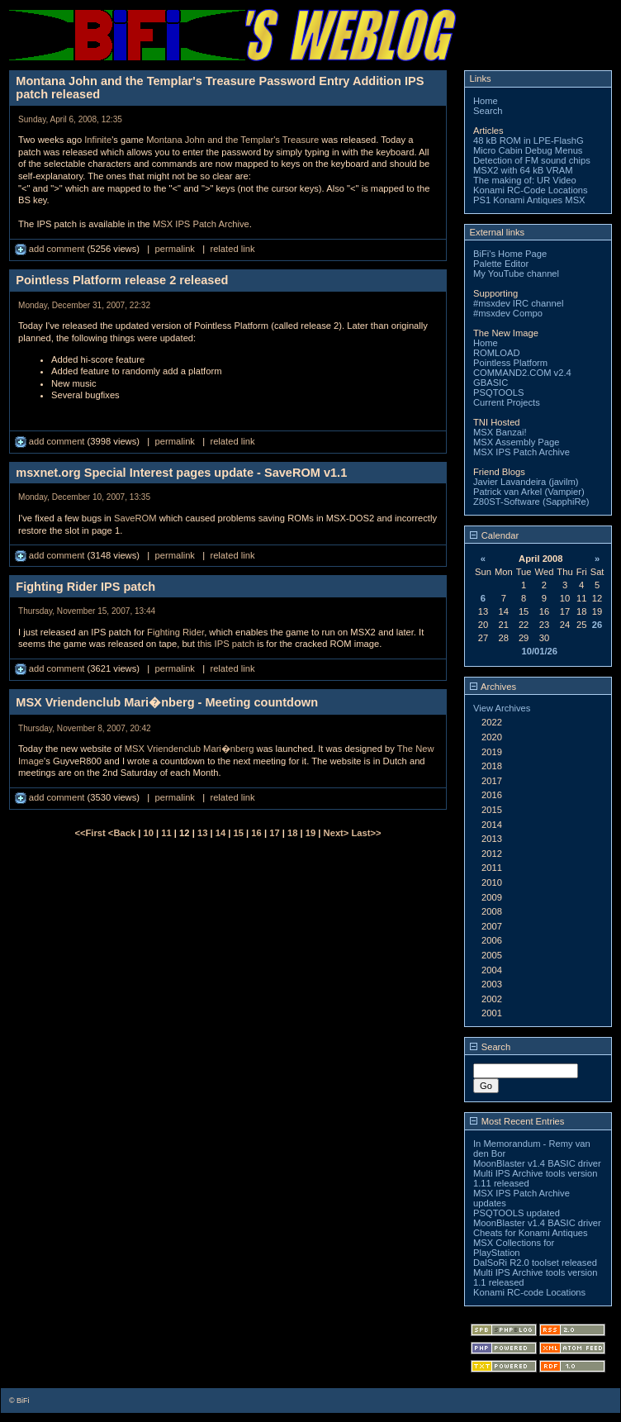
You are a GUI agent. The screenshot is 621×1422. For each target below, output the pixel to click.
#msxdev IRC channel (518, 303)
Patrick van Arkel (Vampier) (529, 492)
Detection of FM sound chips (531, 160)
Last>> (366, 833)
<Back (123, 833)
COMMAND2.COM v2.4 (522, 373)
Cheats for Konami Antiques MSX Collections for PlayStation (530, 1243)
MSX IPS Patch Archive (201, 224)
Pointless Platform (510, 363)
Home (485, 101)
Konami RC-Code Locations (530, 190)
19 (310, 833)
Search (487, 111)
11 (166, 833)
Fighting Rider (175, 632)
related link (232, 249)
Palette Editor (501, 264)
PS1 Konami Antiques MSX (529, 200)
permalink (174, 249)
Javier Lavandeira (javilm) (525, 482)
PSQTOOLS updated (516, 1213)
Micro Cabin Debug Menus (527, 150)
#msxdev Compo (508, 313)
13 (202, 833)
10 (149, 833)
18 (292, 833)
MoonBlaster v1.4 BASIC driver (537, 1163)
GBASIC (490, 383)
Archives (493, 687)
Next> (338, 833)
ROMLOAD (496, 353)
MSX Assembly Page (516, 442)
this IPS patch (225, 644)
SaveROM (135, 518)
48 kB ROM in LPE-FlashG (528, 140)
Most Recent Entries (517, 1121)
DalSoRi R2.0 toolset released (535, 1262)
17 (274, 833)
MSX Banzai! (500, 432)
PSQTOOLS (498, 392)
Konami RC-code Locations (529, 1292)
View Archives (501, 708)
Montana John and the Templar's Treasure (232, 140)
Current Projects (506, 402)
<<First (90, 833)
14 (220, 833)
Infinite (97, 140)
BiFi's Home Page (510, 254)
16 (256, 833)
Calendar (494, 535)
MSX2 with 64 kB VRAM (523, 170)
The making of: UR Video (524, 180)
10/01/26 (539, 651)
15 (239, 833)
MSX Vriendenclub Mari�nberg (189, 749)
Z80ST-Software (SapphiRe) (531, 501)
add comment (51, 249)
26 (597, 625)
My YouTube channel (516, 273)
